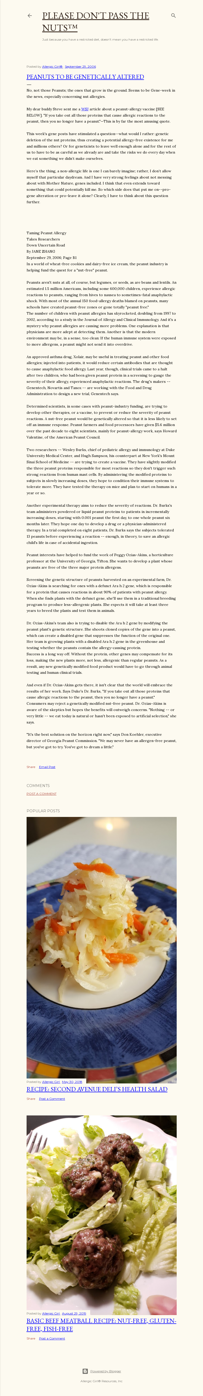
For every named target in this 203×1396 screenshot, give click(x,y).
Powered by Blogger (101, 1371)
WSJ (85, 109)
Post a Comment (42, 794)
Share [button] (31, 767)
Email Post (47, 767)
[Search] (173, 14)
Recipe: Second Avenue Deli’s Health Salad (97, 1089)
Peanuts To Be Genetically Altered (85, 77)
